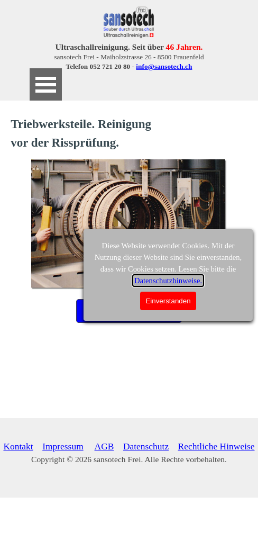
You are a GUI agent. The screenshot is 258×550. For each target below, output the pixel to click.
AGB (104, 446)
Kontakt (18, 446)
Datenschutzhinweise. (168, 280)
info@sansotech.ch (164, 66)
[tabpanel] (129, 56)
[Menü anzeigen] (46, 84)
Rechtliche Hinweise (216, 446)
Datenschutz (146, 446)
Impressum (63, 446)
